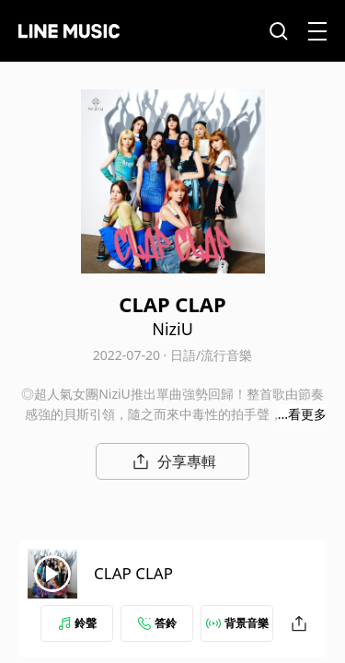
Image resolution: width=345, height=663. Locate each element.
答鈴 (157, 623)
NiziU (172, 329)
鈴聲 (77, 623)
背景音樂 (237, 623)
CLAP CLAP (133, 573)
